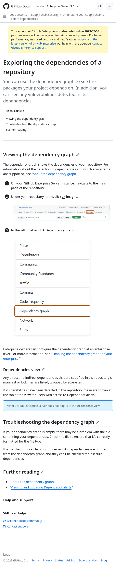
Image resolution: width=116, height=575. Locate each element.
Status (59, 560)
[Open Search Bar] (100, 6)
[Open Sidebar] (5, 17)
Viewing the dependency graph (41, 154)
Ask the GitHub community (22, 521)
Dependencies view (24, 369)
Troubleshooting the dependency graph (51, 422)
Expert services (88, 560)
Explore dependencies (23, 19)
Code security (18, 14)
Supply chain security (44, 14)
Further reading (23, 471)
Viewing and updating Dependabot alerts (41, 487)
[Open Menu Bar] (109, 6)
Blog (104, 560)
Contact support (15, 526)
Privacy (47, 560)
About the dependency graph (54, 174)
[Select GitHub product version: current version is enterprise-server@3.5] (57, 6)
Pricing (70, 560)
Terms (36, 560)
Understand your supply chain (82, 14)
